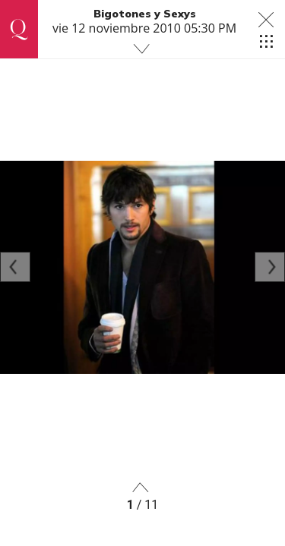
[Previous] (15, 267)
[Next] (270, 267)
